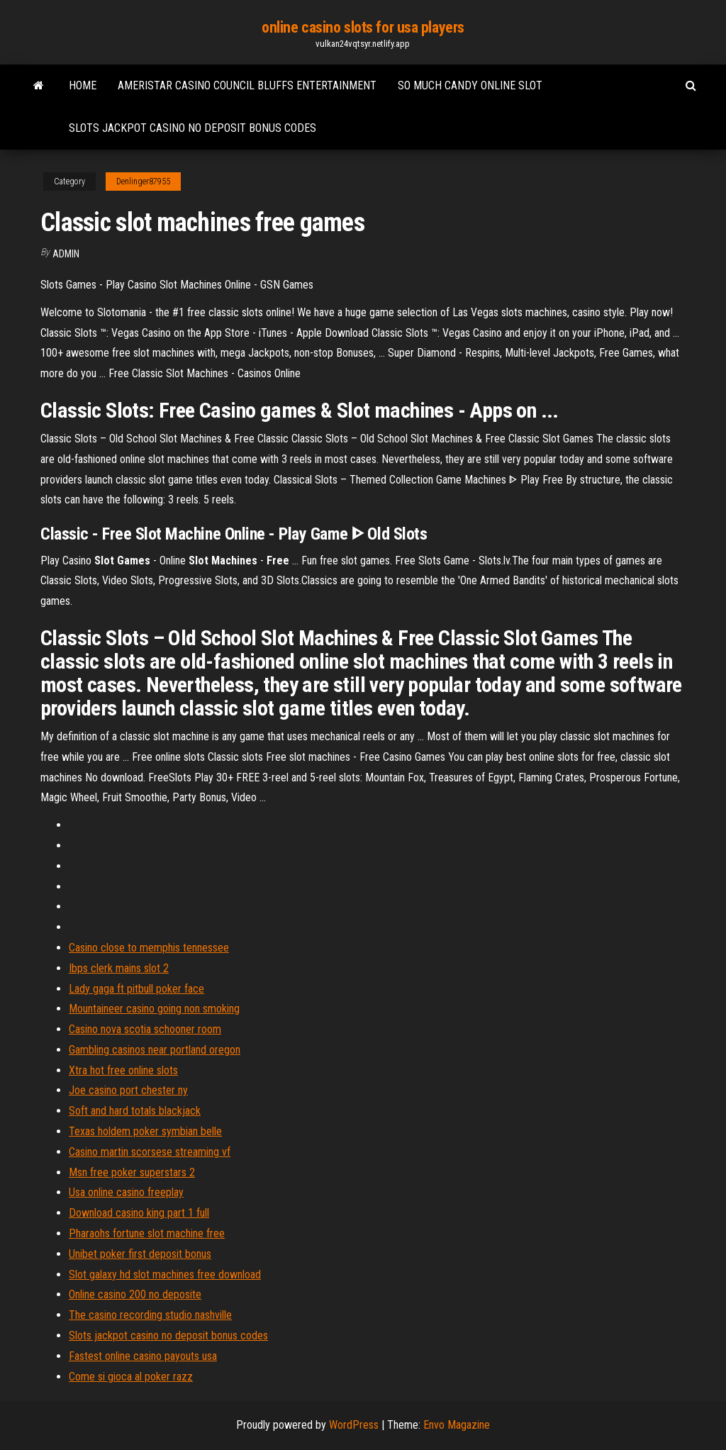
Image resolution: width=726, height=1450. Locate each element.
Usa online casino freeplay (126, 1192)
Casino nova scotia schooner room (145, 1029)
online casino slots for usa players (363, 27)
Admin (65, 254)
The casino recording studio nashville (150, 1315)
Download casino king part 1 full (139, 1213)
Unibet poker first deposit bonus (140, 1254)
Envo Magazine (456, 1425)
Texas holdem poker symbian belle (145, 1131)
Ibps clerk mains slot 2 (119, 968)
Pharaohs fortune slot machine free (147, 1233)
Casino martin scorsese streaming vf (149, 1152)
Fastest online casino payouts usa (143, 1356)
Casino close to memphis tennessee (149, 947)
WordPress (354, 1425)
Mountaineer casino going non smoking (154, 1008)
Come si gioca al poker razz (131, 1376)
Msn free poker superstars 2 (132, 1172)
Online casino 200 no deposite (135, 1294)
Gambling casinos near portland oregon (154, 1049)
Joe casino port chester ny (128, 1090)
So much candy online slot (470, 85)
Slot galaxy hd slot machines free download (165, 1274)
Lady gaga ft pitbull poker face (136, 989)
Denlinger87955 (143, 181)
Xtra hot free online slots (123, 1070)
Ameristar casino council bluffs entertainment (247, 85)
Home (82, 85)
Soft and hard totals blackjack (135, 1110)
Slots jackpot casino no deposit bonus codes (192, 128)
